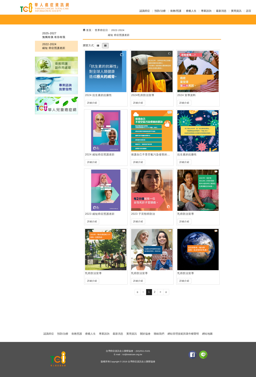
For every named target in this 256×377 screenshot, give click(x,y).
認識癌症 (144, 10)
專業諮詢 (206, 10)
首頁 (87, 30)
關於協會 (145, 333)
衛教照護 (77, 333)
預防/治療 (160, 10)
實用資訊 (236, 10)
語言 (248, 10)
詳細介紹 (92, 102)
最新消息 (221, 10)
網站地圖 (207, 333)
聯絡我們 (159, 333)
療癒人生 (191, 10)
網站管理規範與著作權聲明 (183, 333)
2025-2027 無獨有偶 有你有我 (53, 35)
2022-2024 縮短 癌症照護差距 (53, 46)
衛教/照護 (175, 10)
